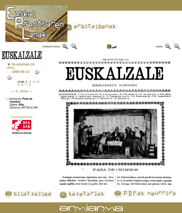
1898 (15, 72)
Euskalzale (21, 65)
